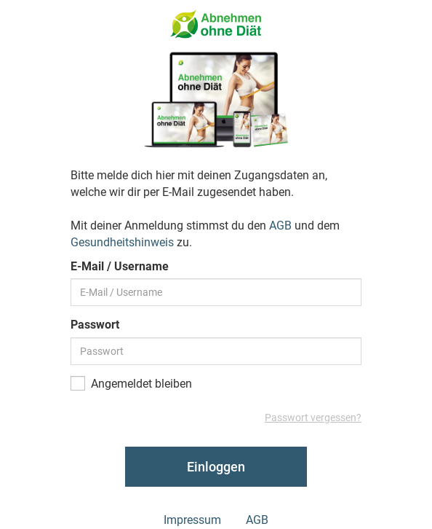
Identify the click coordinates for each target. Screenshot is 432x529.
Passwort (95, 325)
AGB (280, 225)
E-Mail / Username (120, 266)
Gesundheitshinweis (122, 242)
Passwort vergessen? (313, 417)
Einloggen (216, 466)
